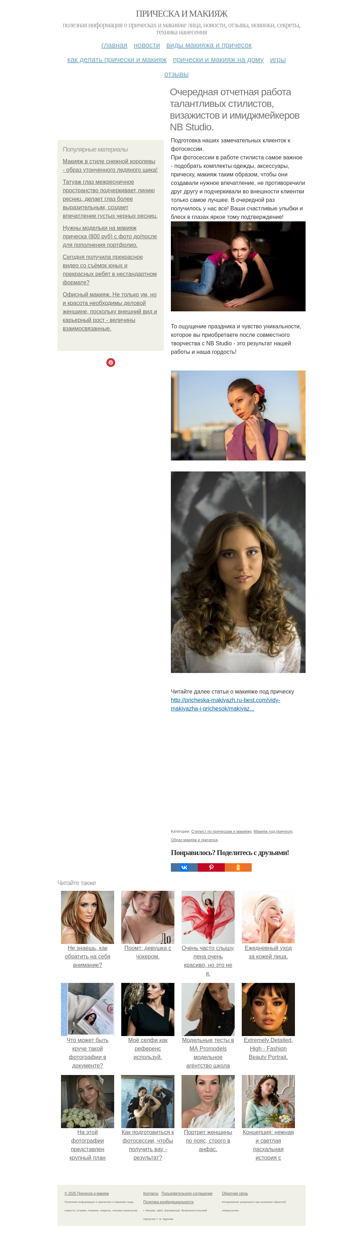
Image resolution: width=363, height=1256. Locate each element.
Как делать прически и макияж (117, 59)
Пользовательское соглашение (187, 1193)
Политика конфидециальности (168, 1202)
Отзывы (176, 74)
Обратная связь (235, 1193)
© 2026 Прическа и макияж (87, 1193)
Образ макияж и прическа (194, 840)
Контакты (150, 1193)
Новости (147, 45)
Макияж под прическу (272, 831)
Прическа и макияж (181, 14)
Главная (114, 45)
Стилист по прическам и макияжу (221, 831)
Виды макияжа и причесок (209, 45)
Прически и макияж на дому (218, 59)
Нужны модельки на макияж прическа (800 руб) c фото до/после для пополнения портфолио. (110, 236)
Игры (278, 59)
